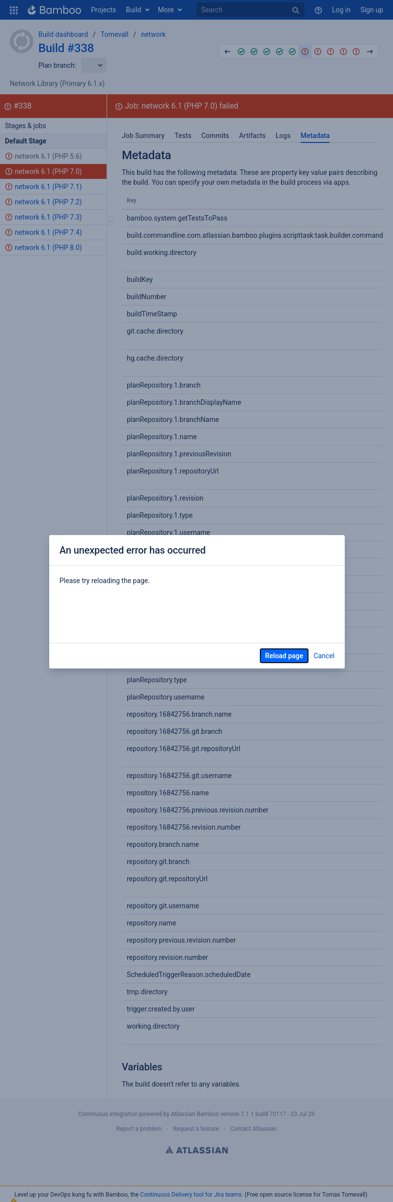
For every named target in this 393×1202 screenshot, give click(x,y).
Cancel (324, 656)
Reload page (284, 656)
